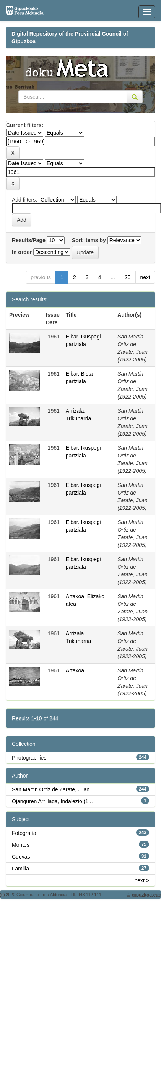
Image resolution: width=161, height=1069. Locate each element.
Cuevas (21, 857)
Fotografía (24, 833)
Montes (20, 845)
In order (22, 252)
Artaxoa (75, 670)
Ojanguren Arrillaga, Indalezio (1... (52, 801)
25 (128, 277)
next (145, 277)
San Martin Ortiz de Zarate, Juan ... (54, 789)
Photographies (29, 758)
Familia (20, 869)
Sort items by (89, 240)
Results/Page (29, 240)
